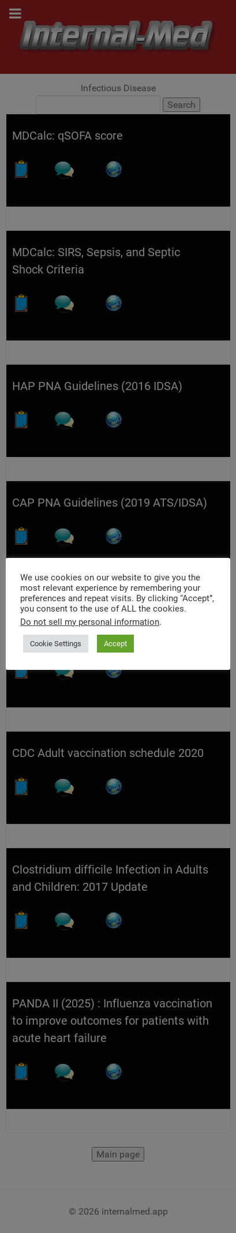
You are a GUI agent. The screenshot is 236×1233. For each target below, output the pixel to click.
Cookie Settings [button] (55, 643)
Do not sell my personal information (89, 622)
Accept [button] (115, 643)
